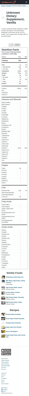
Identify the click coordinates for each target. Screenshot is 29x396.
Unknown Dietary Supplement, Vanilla (15, 17)
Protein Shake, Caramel (13, 292)
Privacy (2, 380)
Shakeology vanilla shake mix (14, 277)
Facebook (4, 388)
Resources (3, 369)
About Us (3, 375)
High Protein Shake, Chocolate (15, 297)
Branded (8, 5)
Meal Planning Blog (5, 365)
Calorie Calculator (5, 360)
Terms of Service (5, 383)
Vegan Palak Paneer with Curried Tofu (15, 336)
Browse (3, 5)
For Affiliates (4, 378)
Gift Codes (3, 367)
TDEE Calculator (5, 362)
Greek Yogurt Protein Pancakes (15, 318)
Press (2, 376)
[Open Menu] (26, 2)
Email (3, 391)
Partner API (3, 373)
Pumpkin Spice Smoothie (13, 322)
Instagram (4, 389)
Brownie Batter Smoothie (13, 314)
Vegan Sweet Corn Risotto (13, 327)
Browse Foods (4, 358)
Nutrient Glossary (5, 363)
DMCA (2, 382)
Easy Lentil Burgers (12, 331)
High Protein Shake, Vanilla (14, 287)
